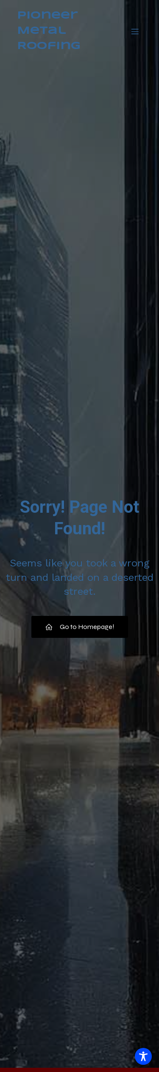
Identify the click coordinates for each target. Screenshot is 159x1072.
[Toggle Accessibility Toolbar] (143, 1056)
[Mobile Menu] (135, 31)
